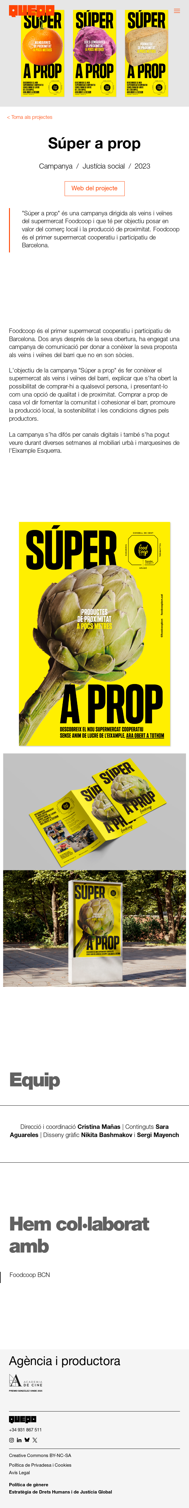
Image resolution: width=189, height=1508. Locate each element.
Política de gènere (28, 1485)
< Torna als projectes (29, 117)
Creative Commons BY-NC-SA (40, 1456)
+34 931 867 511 (25, 1430)
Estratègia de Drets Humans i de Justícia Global (60, 1492)
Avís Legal (19, 1473)
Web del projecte (94, 189)
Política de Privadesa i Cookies (40, 1465)
